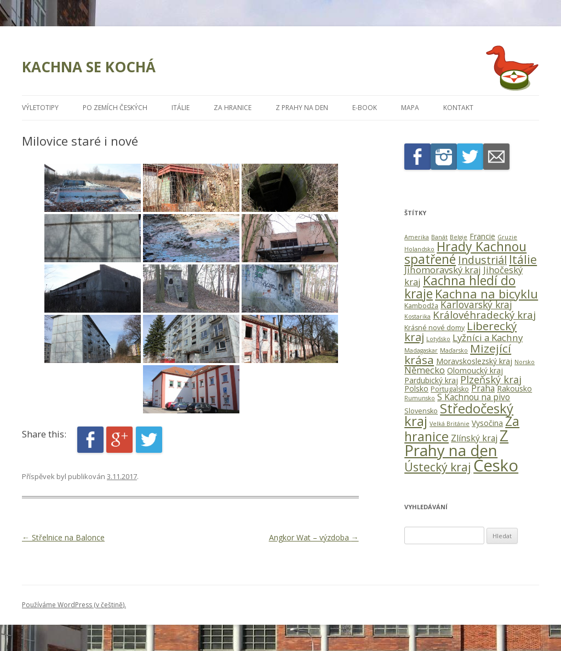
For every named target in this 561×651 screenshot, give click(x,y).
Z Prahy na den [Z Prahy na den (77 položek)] (456, 442)
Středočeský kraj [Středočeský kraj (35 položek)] (458, 414)
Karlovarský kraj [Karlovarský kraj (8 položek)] (476, 304)
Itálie (180, 107)
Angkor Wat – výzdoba (314, 537)
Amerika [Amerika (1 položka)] (416, 237)
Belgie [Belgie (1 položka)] (458, 237)
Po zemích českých (115, 107)
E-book (364, 107)
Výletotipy (40, 107)
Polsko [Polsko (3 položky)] (416, 388)
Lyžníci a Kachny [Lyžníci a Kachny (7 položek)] (488, 337)
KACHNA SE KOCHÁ (89, 67)
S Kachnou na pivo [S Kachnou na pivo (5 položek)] (473, 397)
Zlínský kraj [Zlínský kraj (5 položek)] (474, 438)
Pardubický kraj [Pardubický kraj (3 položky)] (431, 380)
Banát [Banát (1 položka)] (439, 237)
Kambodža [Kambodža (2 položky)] (421, 305)
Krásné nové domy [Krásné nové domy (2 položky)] (434, 327)
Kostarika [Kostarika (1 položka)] (417, 316)
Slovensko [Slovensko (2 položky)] (421, 411)
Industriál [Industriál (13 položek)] (482, 259)
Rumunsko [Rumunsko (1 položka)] (419, 398)
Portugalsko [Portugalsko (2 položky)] (450, 389)
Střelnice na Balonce (63, 537)
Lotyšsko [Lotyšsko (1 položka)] (438, 339)
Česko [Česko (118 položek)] (495, 465)
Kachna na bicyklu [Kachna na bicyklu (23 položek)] (486, 293)
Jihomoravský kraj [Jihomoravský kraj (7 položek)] (442, 269)
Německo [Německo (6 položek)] (424, 370)
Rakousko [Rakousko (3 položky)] (514, 388)
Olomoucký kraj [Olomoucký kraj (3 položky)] (475, 370)
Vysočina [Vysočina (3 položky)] (487, 423)
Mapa (410, 107)
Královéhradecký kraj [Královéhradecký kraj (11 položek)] (484, 315)
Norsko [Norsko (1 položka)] (524, 362)
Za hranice (232, 107)
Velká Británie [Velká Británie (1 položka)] (450, 424)
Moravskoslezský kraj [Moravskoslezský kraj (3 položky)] (474, 361)
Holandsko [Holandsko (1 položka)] (419, 249)
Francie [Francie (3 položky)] (482, 236)
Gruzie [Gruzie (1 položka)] (507, 237)
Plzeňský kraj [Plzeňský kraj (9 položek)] (491, 379)
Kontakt (458, 107)
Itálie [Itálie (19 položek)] (523, 259)
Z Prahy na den (302, 107)
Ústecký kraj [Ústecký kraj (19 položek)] (437, 467)
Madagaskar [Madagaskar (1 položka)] (421, 350)
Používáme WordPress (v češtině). (74, 604)
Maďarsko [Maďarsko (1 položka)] (454, 350)
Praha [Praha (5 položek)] (483, 388)
